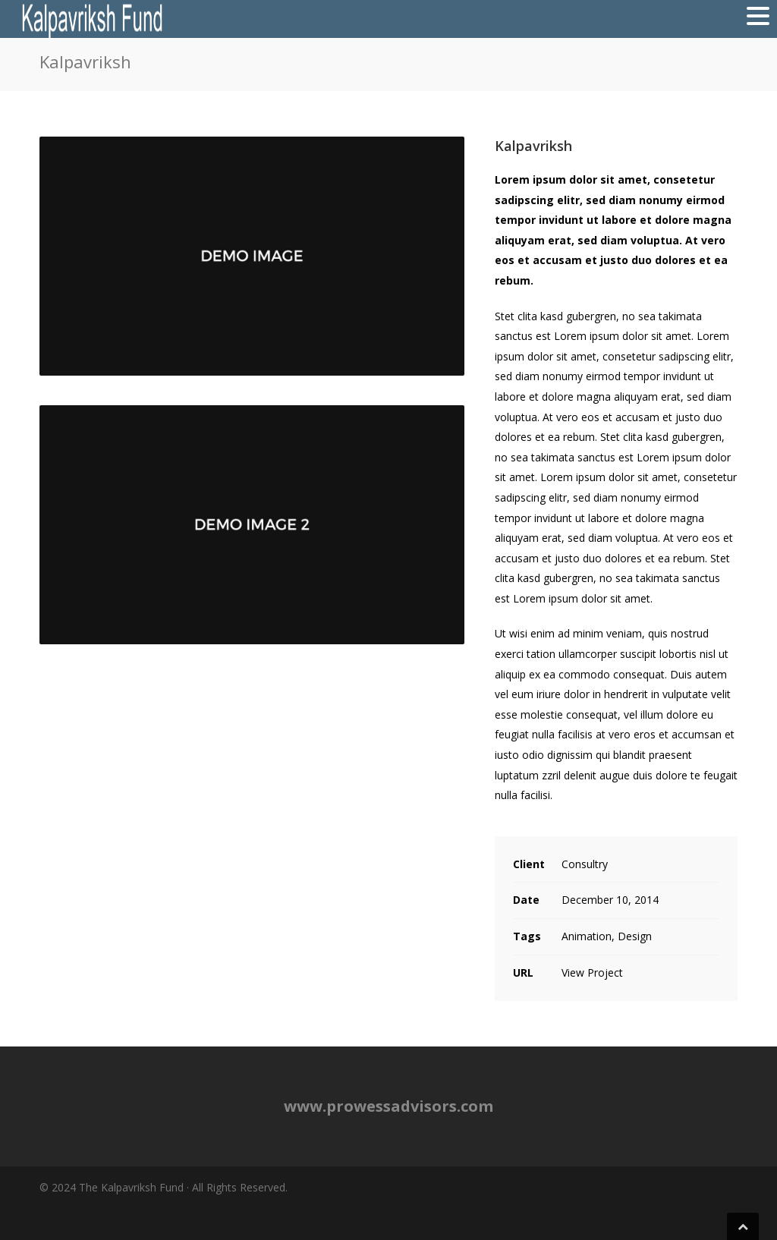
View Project (592, 972)
